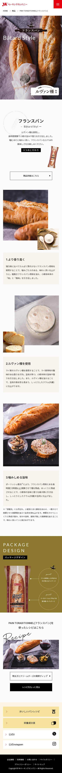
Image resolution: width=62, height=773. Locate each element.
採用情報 (20, 760)
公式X (32, 734)
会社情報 (10, 760)
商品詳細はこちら (31, 176)
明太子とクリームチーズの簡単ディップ (30, 676)
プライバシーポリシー (22, 764)
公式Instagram (32, 744)
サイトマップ (40, 764)
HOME (5, 11)
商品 (13, 11)
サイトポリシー (46, 760)
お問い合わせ (32, 760)
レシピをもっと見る (31, 687)
